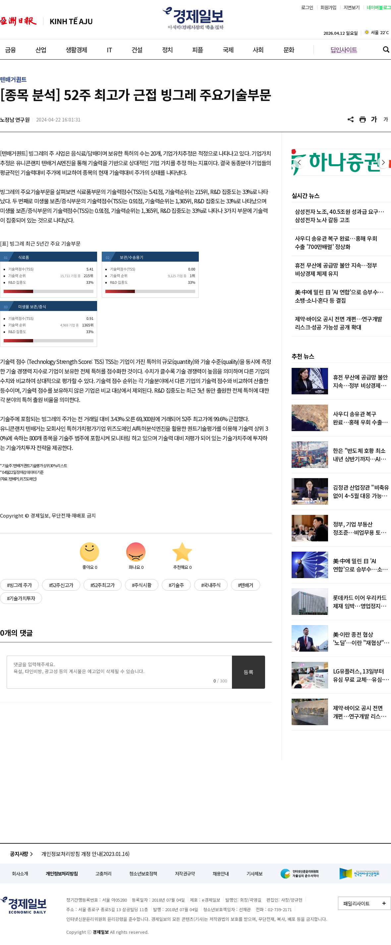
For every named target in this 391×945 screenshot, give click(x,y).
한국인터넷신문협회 (359, 873)
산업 (40, 49)
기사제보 (254, 873)
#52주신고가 (61, 584)
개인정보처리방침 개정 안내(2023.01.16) (85, 853)
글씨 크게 (374, 119)
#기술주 (176, 584)
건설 (137, 49)
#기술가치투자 (21, 598)
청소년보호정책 (143, 873)
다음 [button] (383, 162)
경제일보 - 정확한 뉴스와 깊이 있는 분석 (23, 905)
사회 (258, 49)
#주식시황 (141, 584)
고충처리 (103, 873)
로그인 (307, 7)
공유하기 (351, 119)
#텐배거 (245, 584)
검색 (386, 49)
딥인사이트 (343, 49)
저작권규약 (185, 873)
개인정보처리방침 (62, 873)
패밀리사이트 (356, 903)
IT (109, 49)
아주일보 (18, 21)
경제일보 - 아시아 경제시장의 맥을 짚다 (195, 18)
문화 (288, 49)
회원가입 (328, 7)
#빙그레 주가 (19, 584)
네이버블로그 (379, 7)
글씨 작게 (386, 119)
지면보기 (352, 7)
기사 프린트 (363, 119)
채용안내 (221, 873)
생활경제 (76, 49)
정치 (167, 49)
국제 (228, 49)
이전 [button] (299, 162)
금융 (10, 49)
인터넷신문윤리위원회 (300, 873)
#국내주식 (211, 584)
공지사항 (22, 854)
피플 (197, 49)
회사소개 (20, 873)
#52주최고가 (102, 584)
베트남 (71, 21)
